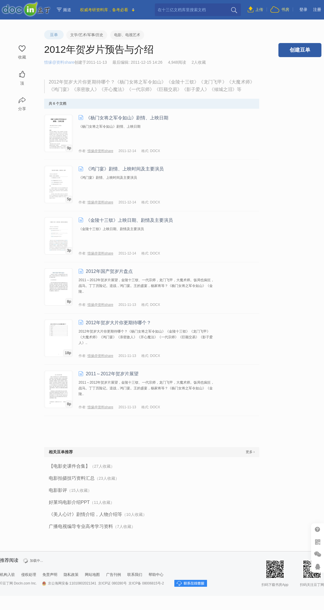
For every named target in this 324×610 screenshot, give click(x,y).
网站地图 (92, 574)
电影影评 (70, 490)
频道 (64, 9)
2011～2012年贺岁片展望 (112, 373)
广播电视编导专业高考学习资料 (92, 526)
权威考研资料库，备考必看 (104, 9)
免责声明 (49, 574)
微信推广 (317, 554)
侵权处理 (28, 574)
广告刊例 (113, 574)
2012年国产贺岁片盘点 (109, 271)
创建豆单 (300, 50)
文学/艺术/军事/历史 (86, 35)
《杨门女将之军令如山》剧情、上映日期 (127, 117)
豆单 (54, 34)
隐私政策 (71, 574)
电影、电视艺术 (127, 35)
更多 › (250, 452)
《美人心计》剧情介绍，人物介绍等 (98, 514)
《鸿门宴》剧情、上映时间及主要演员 (125, 168)
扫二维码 (317, 542)
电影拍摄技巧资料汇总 (84, 478)
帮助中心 (317, 529)
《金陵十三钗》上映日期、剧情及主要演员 (129, 220)
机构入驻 (7, 574)
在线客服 (317, 566)
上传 (259, 9)
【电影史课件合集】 (82, 466)
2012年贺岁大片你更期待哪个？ (118, 322)
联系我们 (134, 574)
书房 (285, 9)
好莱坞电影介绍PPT (81, 502)
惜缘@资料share (59, 62)
